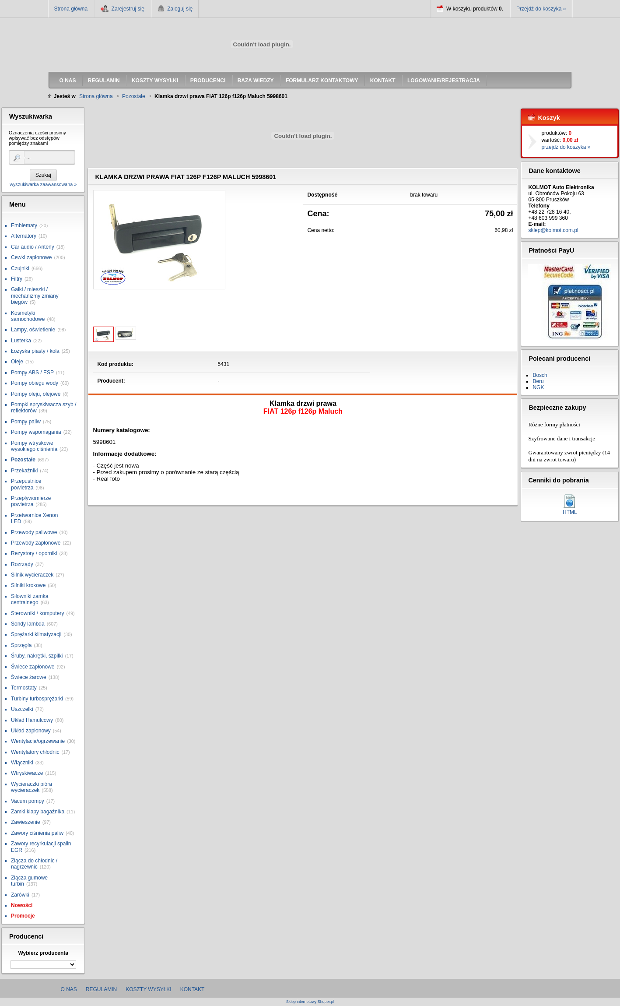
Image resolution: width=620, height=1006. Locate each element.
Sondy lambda (28, 624)
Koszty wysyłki (148, 989)
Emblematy (24, 225)
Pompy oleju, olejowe (35, 394)
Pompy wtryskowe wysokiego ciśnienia (34, 446)
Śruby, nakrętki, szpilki (37, 656)
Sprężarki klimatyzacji (36, 634)
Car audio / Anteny (32, 247)
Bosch (539, 375)
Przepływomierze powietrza (31, 501)
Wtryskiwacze (27, 773)
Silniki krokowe (28, 585)
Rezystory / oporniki (34, 553)
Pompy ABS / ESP (32, 372)
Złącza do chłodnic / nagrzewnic (34, 864)
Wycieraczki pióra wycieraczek (31, 787)
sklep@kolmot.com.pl (553, 230)
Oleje (17, 362)
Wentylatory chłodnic (35, 752)
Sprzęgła (21, 645)
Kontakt (192, 989)
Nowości (21, 905)
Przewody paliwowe (34, 532)
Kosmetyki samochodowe (28, 316)
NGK (538, 387)
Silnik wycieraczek (32, 575)
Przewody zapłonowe (35, 543)
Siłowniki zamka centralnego (29, 599)
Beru (537, 381)
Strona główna (71, 9)
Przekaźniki (24, 471)
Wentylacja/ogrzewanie (38, 741)
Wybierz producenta (43, 953)
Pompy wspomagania (36, 432)
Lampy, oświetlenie (33, 330)
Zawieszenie (25, 822)
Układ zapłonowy (31, 731)
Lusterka (21, 341)
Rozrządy (22, 564)
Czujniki (20, 268)
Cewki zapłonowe (31, 257)
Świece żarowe (28, 677)
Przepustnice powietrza (26, 484)
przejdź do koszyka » (565, 147)
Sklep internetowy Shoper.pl (310, 1002)
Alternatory (23, 236)
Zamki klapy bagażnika (37, 812)
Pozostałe (23, 460)
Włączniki (22, 763)
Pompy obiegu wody (34, 383)
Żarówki (20, 895)
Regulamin (101, 989)
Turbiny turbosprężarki (37, 699)
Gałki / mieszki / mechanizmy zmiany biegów (35, 295)
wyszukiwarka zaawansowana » (43, 184)
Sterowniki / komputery (37, 613)
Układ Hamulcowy (32, 720)
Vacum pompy (27, 801)
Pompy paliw (26, 422)
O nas (69, 989)
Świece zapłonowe (32, 667)
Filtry (16, 279)
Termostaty (24, 688)
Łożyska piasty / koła (35, 351)
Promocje (23, 916)
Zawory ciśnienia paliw (37, 833)
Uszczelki (22, 709)
